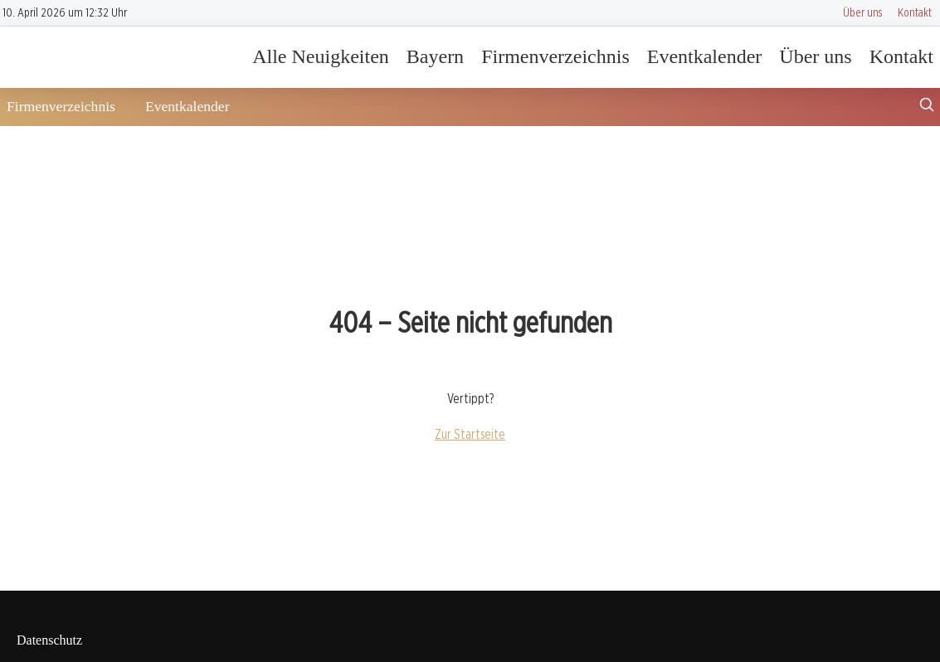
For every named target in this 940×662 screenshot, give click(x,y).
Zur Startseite (470, 434)
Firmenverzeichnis (555, 56)
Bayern (435, 56)
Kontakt (915, 12)
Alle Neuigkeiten (320, 56)
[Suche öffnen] (926, 106)
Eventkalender (704, 56)
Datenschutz (49, 640)
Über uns (862, 12)
